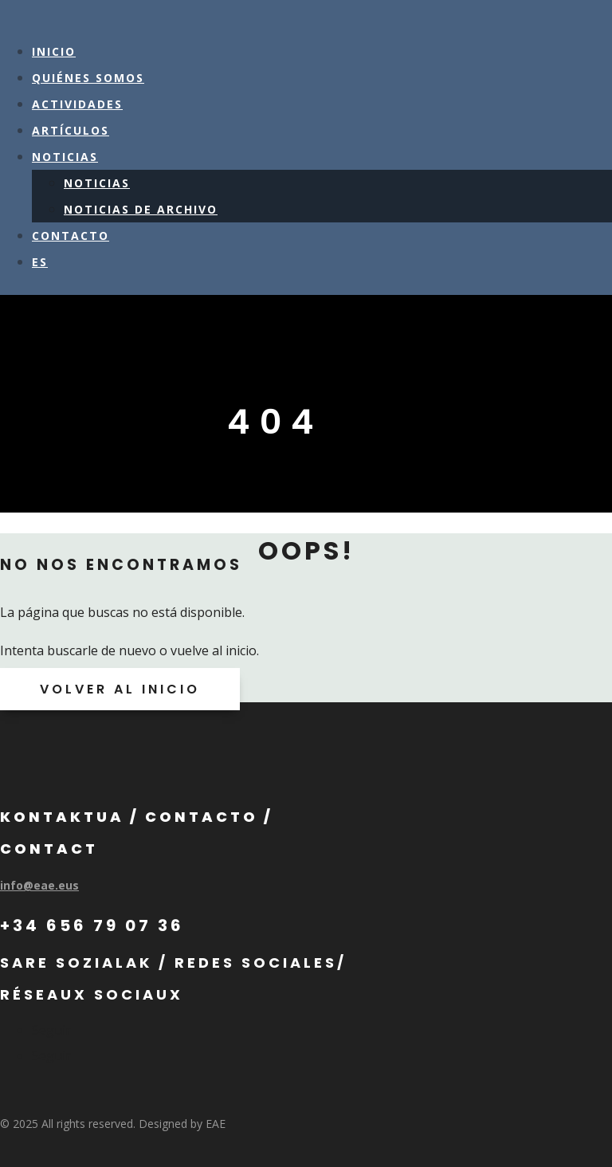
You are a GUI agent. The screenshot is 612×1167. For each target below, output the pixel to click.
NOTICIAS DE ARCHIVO (141, 209)
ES (40, 261)
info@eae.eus (39, 885)
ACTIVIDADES (77, 104)
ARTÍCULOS (70, 130)
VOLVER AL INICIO (120, 689)
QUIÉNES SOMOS (88, 77)
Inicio (54, 51)
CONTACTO (70, 235)
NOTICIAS (65, 156)
